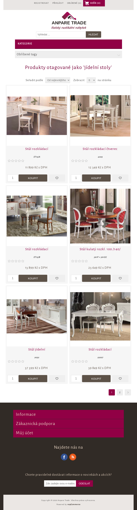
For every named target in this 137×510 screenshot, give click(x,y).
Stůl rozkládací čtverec (100, 149)
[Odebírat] (60, 483)
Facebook (64, 457)
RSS (72, 457)
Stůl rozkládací (36, 149)
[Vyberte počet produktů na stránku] (91, 80)
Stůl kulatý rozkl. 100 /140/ (100, 249)
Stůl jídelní (36, 349)
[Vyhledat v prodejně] (61, 34)
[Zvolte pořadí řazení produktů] (57, 80)
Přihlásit (58, 3)
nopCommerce (73, 504)
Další (128, 392)
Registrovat (41, 3)
